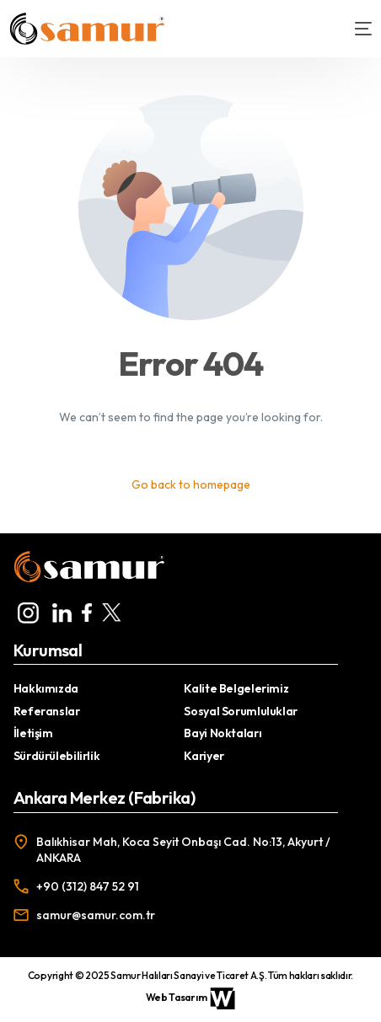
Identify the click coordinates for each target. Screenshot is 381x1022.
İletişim (33, 733)
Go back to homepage (190, 484)
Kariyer (203, 755)
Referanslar (46, 711)
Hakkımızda (45, 688)
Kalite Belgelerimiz (236, 688)
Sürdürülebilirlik (56, 755)
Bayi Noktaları (222, 733)
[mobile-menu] (355, 28)
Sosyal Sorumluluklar (240, 711)
